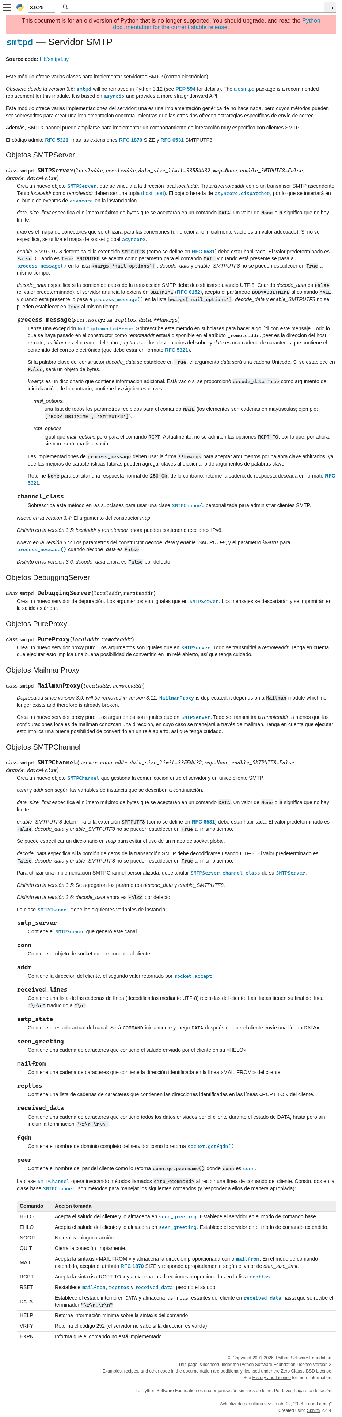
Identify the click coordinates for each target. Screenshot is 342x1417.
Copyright (241, 1357)
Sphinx (313, 1410)
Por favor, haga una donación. (303, 1390)
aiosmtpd (244, 89)
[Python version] (41, 7)
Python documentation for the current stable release (216, 23)
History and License (271, 1377)
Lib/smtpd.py (54, 59)
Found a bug (317, 1403)
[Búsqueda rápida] (196, 7)
